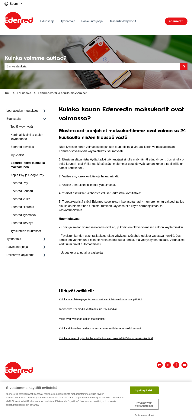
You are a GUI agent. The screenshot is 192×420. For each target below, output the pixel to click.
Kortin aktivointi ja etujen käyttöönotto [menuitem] (27, 137)
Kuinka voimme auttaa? (35, 58)
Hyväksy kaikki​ (144, 390)
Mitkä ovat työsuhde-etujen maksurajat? (82, 318)
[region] (96, 401)
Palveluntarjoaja (92, 21)
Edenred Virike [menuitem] (20, 199)
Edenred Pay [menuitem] (19, 183)
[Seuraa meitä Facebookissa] (176, 365)
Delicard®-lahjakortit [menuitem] (20, 255)
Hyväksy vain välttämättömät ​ (144, 404)
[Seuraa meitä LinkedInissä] (160, 365)
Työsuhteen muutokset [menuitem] (26, 231)
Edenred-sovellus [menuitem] (22, 146)
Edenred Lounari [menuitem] (22, 191)
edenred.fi (176, 21)
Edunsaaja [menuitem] (13, 118)
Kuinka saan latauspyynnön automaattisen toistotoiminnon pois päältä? (100, 299)
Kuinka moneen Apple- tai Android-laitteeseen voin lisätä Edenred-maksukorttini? (106, 338)
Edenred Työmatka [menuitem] (23, 215)
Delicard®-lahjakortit (122, 21)
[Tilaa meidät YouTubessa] (184, 365)
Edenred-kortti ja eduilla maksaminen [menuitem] (28, 165)
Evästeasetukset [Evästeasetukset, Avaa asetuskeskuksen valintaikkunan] (144, 415)
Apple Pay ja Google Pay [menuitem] (27, 175)
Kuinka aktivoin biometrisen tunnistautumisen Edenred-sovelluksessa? (100, 328)
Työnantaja (68, 21)
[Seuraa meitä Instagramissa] (168, 365)
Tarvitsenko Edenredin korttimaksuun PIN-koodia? (88, 309)
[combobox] (92, 66)
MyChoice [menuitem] (17, 155)
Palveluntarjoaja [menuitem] (17, 246)
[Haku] (183, 66)
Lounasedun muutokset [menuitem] (22, 110)
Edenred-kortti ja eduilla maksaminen (63, 93)
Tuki (7, 93)
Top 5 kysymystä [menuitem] (22, 126)
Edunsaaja (47, 21)
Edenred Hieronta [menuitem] (22, 206)
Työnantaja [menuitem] (13, 239)
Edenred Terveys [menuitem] (22, 223)
